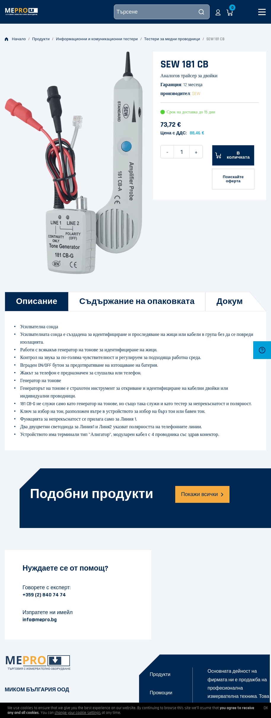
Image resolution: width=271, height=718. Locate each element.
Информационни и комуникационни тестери (97, 39)
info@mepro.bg (40, 619)
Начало (15, 39)
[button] (218, 12)
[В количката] (233, 155)
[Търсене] (162, 11)
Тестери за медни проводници (172, 39)
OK (266, 708)
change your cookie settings (78, 712)
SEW (196, 94)
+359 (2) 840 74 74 (44, 594)
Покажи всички (202, 494)
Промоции (161, 693)
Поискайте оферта (233, 179)
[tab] (36, 301)
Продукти (41, 39)
